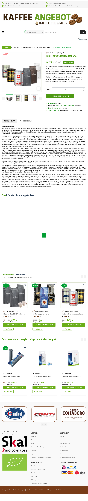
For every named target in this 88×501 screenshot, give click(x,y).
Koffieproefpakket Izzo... (41, 314)
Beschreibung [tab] (9, 121)
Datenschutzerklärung (37, 447)
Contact (33, 450)
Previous (3, 98)
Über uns (33, 436)
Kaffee (62, 436)
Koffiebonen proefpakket (67, 457)
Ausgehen (63, 454)
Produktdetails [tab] (26, 121)
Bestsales (34, 440)
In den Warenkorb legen (59, 96)
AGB (32, 443)
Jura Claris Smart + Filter (11, 376)
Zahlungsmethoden (36, 480)
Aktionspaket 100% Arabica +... (14, 314)
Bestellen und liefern (37, 466)
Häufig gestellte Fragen (38, 469)
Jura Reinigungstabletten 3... (42, 376)
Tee (61, 440)
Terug (6, 47)
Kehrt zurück (34, 476)
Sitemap (66, 490)
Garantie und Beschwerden (39, 483)
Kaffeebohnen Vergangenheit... (72, 314)
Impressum (34, 454)
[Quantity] (67, 90)
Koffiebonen (64, 450)
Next (40, 98)
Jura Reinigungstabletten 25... (72, 376)
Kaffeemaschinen (65, 443)
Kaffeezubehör (64, 447)
